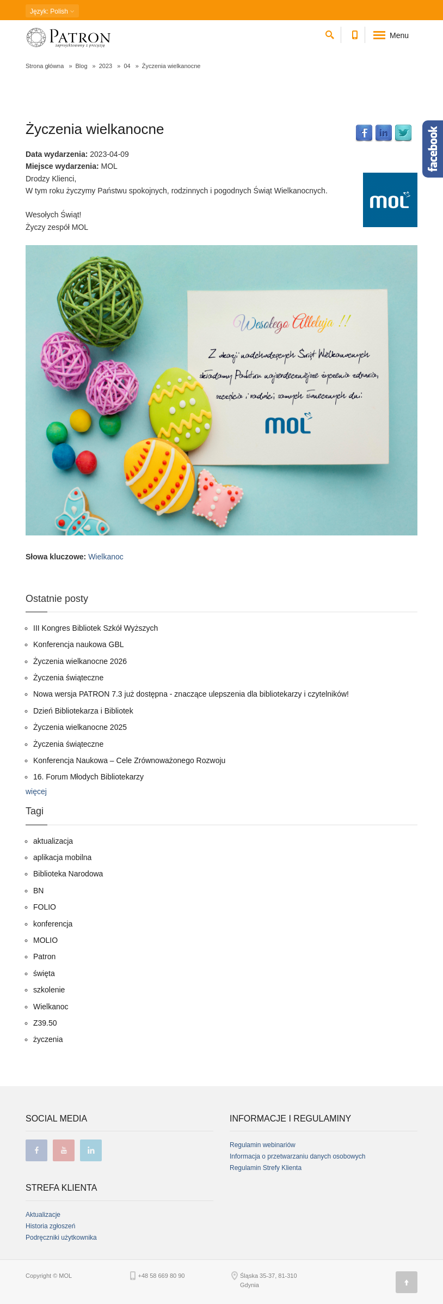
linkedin (91, 1150)
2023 (105, 66)
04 (127, 66)
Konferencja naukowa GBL (78, 644)
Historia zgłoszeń (50, 1226)
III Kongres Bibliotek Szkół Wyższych (95, 628)
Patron (44, 956)
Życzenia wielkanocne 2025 (80, 727)
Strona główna (45, 66)
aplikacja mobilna (62, 857)
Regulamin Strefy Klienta (266, 1168)
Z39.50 (45, 1023)
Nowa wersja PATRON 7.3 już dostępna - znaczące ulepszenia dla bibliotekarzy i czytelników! (191, 694)
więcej (36, 791)
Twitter (403, 133)
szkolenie (49, 989)
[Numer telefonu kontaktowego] (354, 33)
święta (44, 973)
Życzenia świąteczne (68, 677)
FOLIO (44, 907)
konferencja (52, 923)
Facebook (364, 133)
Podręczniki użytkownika (61, 1237)
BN (38, 890)
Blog (82, 66)
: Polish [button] (52, 11)
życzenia (48, 1039)
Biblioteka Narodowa (68, 873)
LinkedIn (383, 133)
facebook (36, 1150)
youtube (64, 1150)
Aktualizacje (43, 1214)
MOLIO (45, 940)
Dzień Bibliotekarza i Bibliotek (83, 710)
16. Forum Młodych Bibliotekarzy (88, 776)
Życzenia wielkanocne (95, 129)
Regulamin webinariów (263, 1145)
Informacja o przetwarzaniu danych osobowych (297, 1156)
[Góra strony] (406, 1282)
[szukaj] (330, 33)
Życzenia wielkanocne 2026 (80, 661)
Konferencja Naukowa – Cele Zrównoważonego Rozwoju (129, 760)
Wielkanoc (106, 556)
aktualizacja (53, 841)
